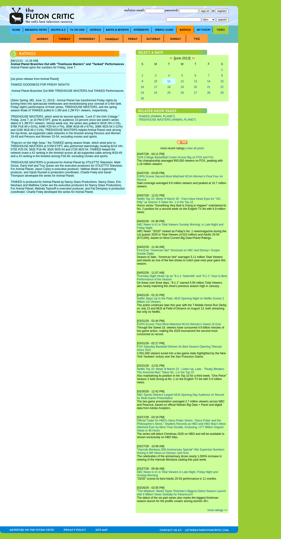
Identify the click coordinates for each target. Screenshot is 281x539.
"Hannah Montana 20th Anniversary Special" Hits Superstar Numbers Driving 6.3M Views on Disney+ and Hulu (180, 451)
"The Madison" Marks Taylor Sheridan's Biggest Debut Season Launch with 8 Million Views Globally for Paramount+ (181, 492)
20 (195, 87)
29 (221, 92)
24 (155, 92)
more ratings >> (217, 510)
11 (169, 81)
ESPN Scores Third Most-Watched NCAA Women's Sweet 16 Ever (179, 324)
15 (221, 81)
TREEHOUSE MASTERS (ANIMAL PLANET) (167, 119)
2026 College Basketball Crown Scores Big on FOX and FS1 (175, 157)
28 (208, 92)
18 (169, 87)
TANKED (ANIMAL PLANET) (156, 116)
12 (182, 81)
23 (142, 92)
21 (208, 87)
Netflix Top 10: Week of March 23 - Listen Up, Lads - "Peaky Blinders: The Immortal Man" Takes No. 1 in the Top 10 (181, 370)
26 (182, 92)
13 (195, 81)
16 (142, 87)
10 (155, 81)
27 (195, 92)
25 (169, 92)
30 (142, 98)
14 (208, 81)
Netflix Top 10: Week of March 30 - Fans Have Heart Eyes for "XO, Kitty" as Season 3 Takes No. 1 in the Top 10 (179, 200)
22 (221, 87)
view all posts (195, 148)
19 (182, 87)
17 (155, 87)
